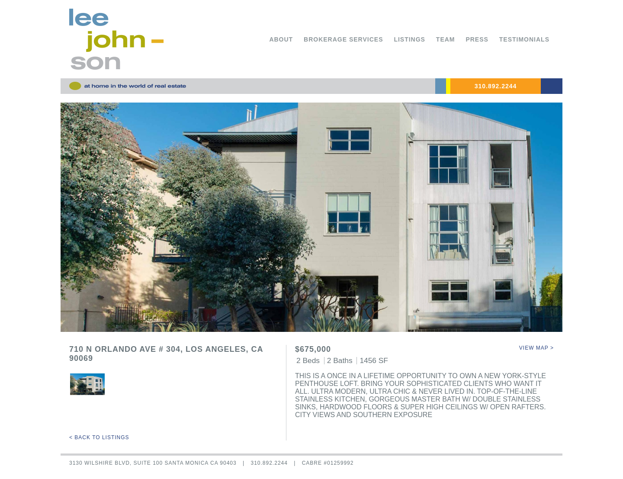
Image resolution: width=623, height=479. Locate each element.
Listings (409, 39)
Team (445, 39)
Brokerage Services (343, 39)
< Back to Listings (99, 437)
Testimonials (524, 39)
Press (477, 39)
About (281, 39)
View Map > (536, 348)
